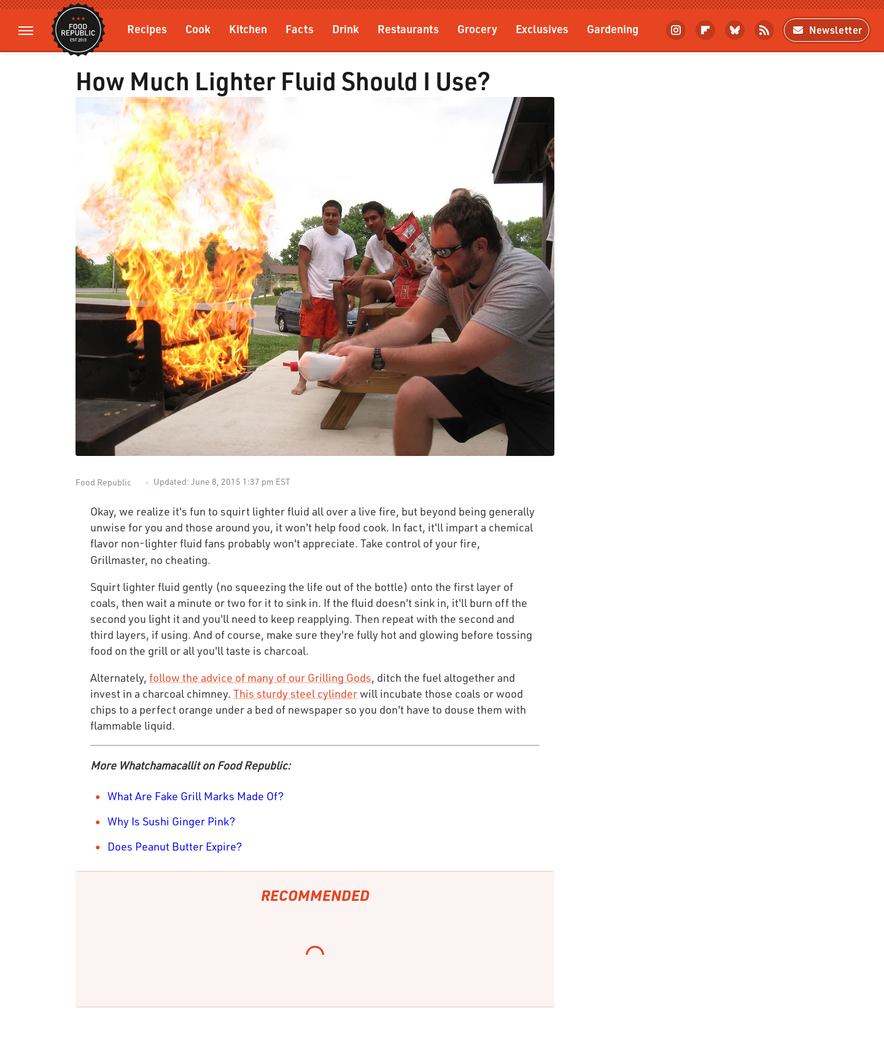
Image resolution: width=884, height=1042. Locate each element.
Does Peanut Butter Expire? (174, 846)
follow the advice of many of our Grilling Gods (260, 677)
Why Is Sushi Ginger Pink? (171, 821)
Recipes (147, 28)
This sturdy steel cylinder (295, 693)
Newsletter (827, 29)
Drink (345, 28)
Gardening (612, 28)
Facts (299, 28)
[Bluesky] (735, 30)
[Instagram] (676, 30)
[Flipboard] (705, 30)
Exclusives (542, 28)
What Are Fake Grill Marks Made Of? (195, 796)
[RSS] (764, 30)
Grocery (477, 28)
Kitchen (248, 28)
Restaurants (408, 28)
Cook (198, 28)
